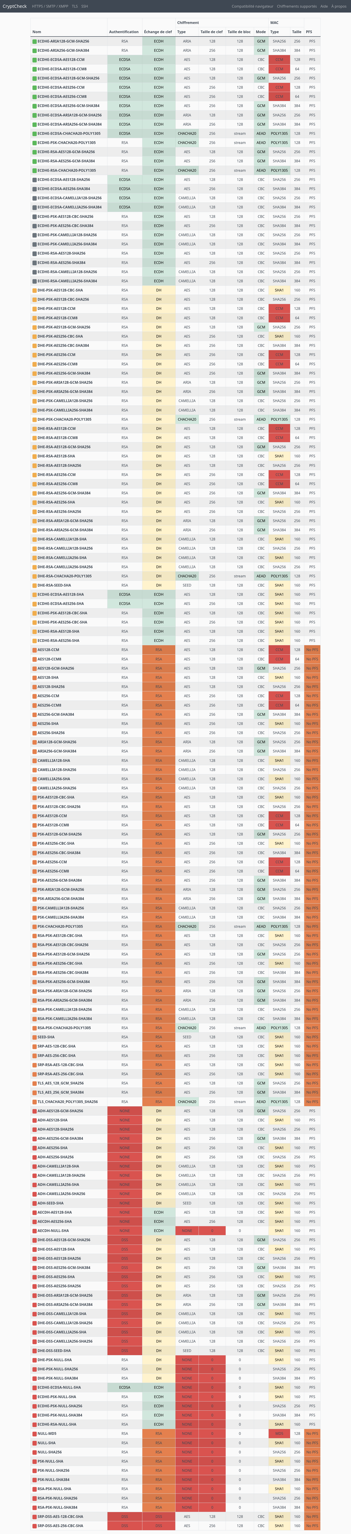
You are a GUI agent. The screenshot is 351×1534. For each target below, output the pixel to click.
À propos (339, 6)
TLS (75, 6)
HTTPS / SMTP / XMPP (50, 6)
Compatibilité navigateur (253, 6)
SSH (84, 6)
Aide (324, 6)
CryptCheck (15, 6)
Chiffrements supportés (297, 6)
